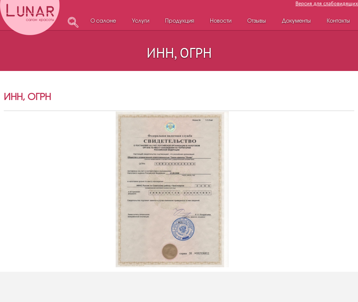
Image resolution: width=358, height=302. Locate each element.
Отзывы (256, 21)
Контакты (338, 21)
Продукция (179, 21)
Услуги (140, 21)
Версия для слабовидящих (326, 3)
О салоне (103, 21)
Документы (296, 21)
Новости (220, 21)
